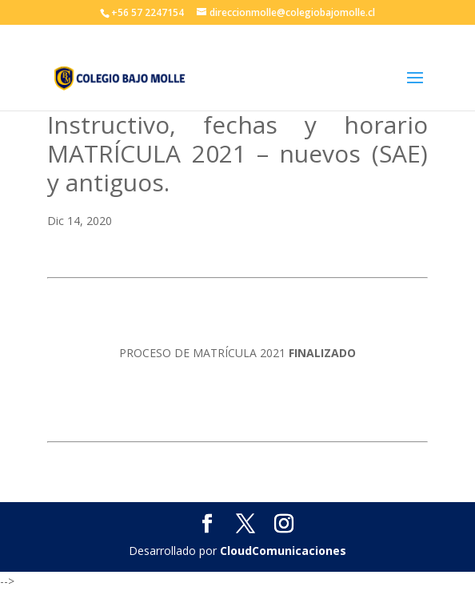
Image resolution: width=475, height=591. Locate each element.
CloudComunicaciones (283, 550)
